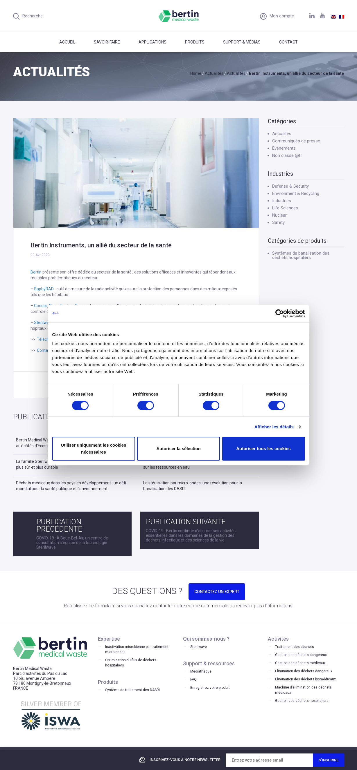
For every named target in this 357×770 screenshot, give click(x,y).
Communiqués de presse (296, 141)
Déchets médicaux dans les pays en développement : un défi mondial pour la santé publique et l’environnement (71, 486)
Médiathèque (200, 671)
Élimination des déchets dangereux (303, 671)
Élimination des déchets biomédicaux (305, 679)
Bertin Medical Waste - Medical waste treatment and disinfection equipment (178, 16)
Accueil (67, 42)
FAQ (193, 679)
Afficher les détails (274, 426)
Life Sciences (285, 208)
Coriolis (40, 305)
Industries (281, 200)
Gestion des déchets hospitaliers (302, 701)
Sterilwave (43, 322)
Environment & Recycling (295, 193)
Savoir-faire (107, 42)
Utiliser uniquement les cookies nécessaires (93, 448)
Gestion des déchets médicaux (300, 663)
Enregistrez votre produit (210, 688)
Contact (288, 42)
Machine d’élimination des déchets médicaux (303, 690)
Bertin (36, 272)
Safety (278, 222)
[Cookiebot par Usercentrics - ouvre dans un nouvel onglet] (279, 313)
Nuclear (279, 215)
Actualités (281, 133)
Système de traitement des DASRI (132, 690)
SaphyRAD (44, 289)
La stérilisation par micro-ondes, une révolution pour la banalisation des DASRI (192, 486)
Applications (152, 42)
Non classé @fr (287, 155)
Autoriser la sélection (178, 448)
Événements (284, 148)
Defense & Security (290, 186)
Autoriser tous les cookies (263, 448)
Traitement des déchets (294, 647)
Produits (194, 42)
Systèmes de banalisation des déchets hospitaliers (300, 255)
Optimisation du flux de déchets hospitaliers (130, 662)
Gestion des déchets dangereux (301, 655)
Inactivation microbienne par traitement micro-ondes (136, 649)
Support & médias (242, 42)
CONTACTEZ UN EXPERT (216, 591)
